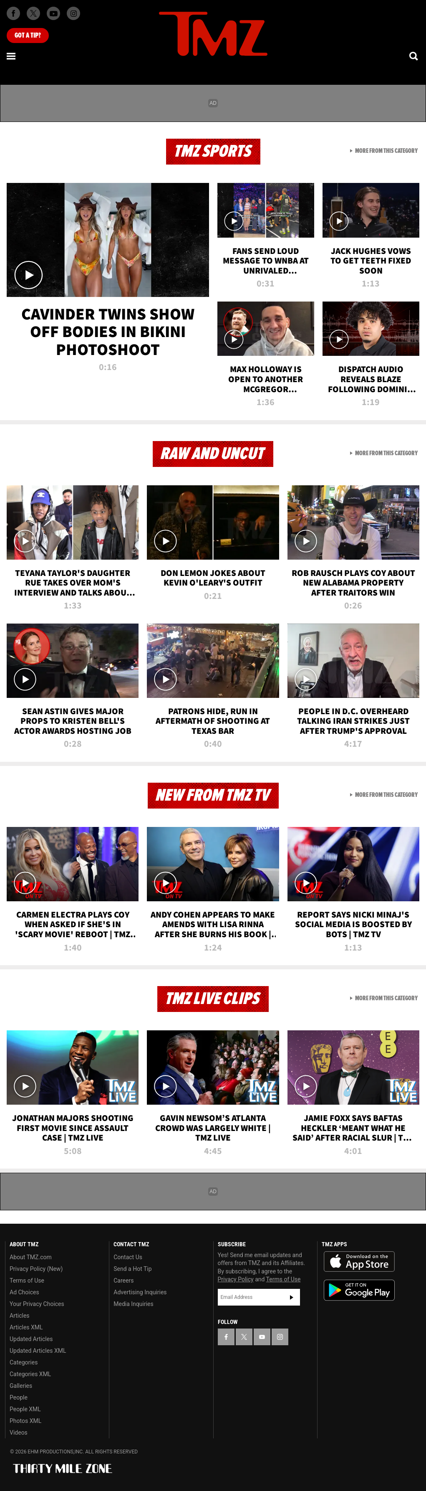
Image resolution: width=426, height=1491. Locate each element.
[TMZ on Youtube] (53, 13)
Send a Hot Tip (132, 1268)
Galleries (21, 1385)
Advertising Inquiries (139, 1292)
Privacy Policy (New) (36, 1268)
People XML (25, 1409)
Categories (24, 1362)
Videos (19, 1432)
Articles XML (26, 1327)
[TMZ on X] (33, 13)
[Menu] (11, 56)
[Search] (414, 56)
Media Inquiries (133, 1304)
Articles (20, 1315)
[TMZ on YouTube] (262, 1337)
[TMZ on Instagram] (73, 13)
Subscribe (291, 1297)
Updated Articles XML (38, 1350)
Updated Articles (31, 1339)
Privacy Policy (236, 1279)
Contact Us (127, 1257)
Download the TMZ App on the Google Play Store (359, 1290)
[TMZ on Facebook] (13, 13)
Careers (123, 1280)
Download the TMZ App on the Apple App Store (359, 1261)
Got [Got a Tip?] (28, 35)
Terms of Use (27, 1280)
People (19, 1397)
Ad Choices (24, 1292)
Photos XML (25, 1420)
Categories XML (30, 1374)
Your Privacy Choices (37, 1304)
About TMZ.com (31, 1257)
